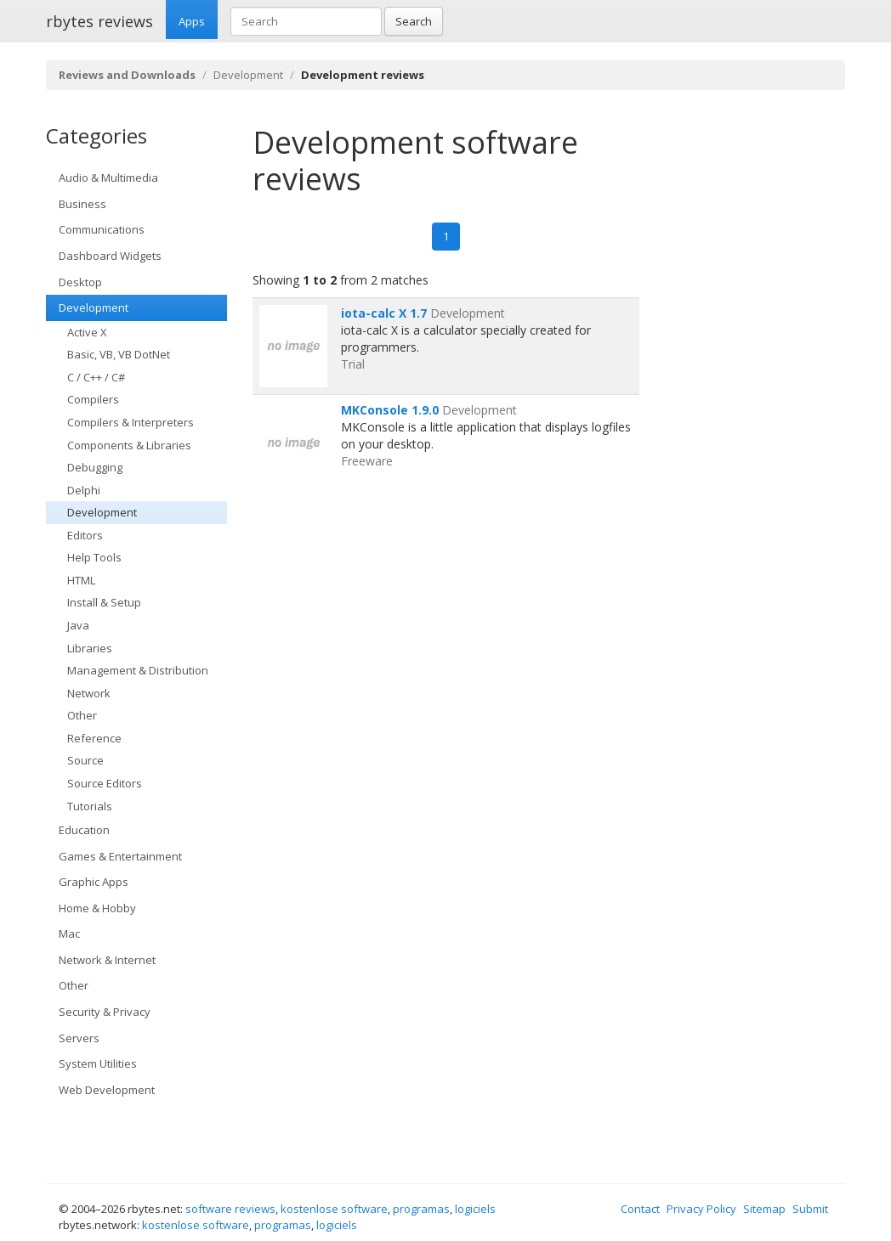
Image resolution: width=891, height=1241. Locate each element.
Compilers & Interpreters (130, 422)
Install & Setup (104, 602)
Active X (87, 332)
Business (82, 204)
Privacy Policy (701, 1208)
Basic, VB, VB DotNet (118, 354)
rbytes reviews (99, 21)
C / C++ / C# (96, 377)
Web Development (107, 1089)
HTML (81, 580)
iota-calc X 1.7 (384, 313)
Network (89, 693)
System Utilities (98, 1063)
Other (82, 715)
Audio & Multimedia (108, 177)
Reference (94, 738)
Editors (85, 535)
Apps (192, 21)
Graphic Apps (93, 881)
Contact (640, 1208)
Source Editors (104, 783)
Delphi (83, 490)
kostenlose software (334, 1208)
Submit (810, 1208)
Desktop (80, 282)
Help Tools (94, 557)
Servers (79, 1038)
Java (78, 625)
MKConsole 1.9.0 (390, 410)
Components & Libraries (129, 445)
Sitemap (764, 1208)
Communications (102, 229)
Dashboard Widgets (110, 255)
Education (84, 830)
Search (413, 21)
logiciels (475, 1208)
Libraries (89, 648)
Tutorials (89, 806)
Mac (69, 933)
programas (421, 1208)
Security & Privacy (104, 1011)
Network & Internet (107, 959)
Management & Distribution (137, 670)
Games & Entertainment (120, 856)
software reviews (230, 1208)
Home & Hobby (97, 908)
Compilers (93, 399)
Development (248, 74)
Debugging (94, 467)
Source (85, 760)
